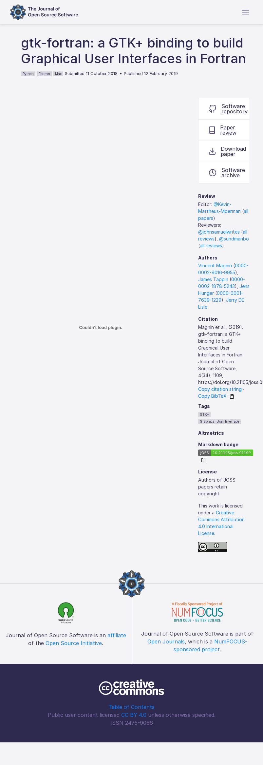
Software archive (227, 173)
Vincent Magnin (215, 265)
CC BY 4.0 (133, 715)
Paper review (222, 130)
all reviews (211, 245)
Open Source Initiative (74, 643)
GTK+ (204, 414)
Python (28, 74)
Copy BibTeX (212, 396)
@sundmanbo (234, 238)
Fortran (44, 74)
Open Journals (166, 641)
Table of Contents (131, 707)
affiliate (116, 635)
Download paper (227, 151)
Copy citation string (220, 389)
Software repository (228, 109)
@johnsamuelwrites (219, 232)
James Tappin (213, 279)
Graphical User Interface (219, 421)
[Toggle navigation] (245, 12)
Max (58, 74)
